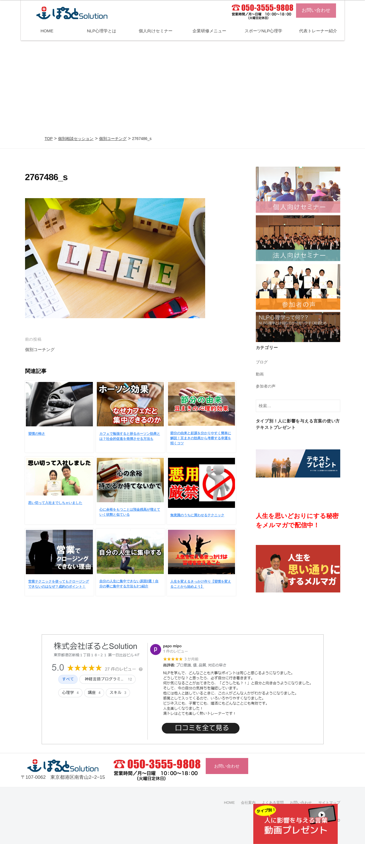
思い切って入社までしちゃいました (55, 503)
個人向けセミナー (156, 30)
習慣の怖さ (36, 434)
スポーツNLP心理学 (264, 30)
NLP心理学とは (102, 30)
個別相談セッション (75, 138)
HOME (47, 30)
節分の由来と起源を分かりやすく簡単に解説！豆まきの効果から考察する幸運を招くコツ (200, 438)
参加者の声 (266, 385)
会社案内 (242, 802)
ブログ (262, 361)
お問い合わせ (316, 10)
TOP (49, 138)
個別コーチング (113, 138)
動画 (260, 373)
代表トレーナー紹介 (318, 30)
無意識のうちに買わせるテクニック (197, 515)
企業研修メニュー (209, 30)
